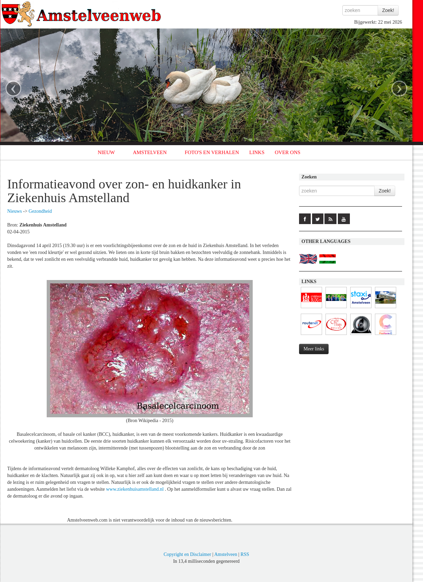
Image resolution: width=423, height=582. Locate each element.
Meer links (314, 348)
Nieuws (14, 211)
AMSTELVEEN (150, 152)
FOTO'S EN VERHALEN (212, 152)
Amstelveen (225, 554)
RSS (245, 554)
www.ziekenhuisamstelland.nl (135, 489)
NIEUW (106, 152)
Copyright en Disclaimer (187, 554)
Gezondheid (40, 211)
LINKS (256, 152)
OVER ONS (287, 152)
